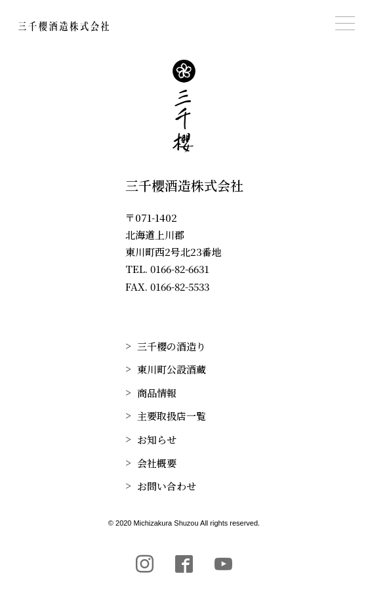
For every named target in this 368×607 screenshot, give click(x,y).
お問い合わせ (166, 486)
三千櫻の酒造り (171, 346)
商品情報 (156, 393)
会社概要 (156, 463)
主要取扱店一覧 (171, 416)
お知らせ (156, 439)
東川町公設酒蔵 (171, 369)
